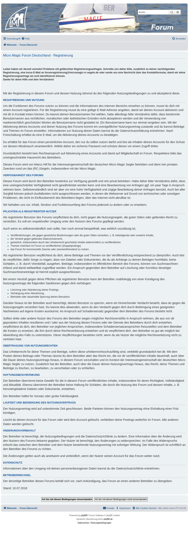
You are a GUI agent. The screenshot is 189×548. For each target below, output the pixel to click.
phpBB (84, 515)
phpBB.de (108, 519)
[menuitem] (25, 38)
